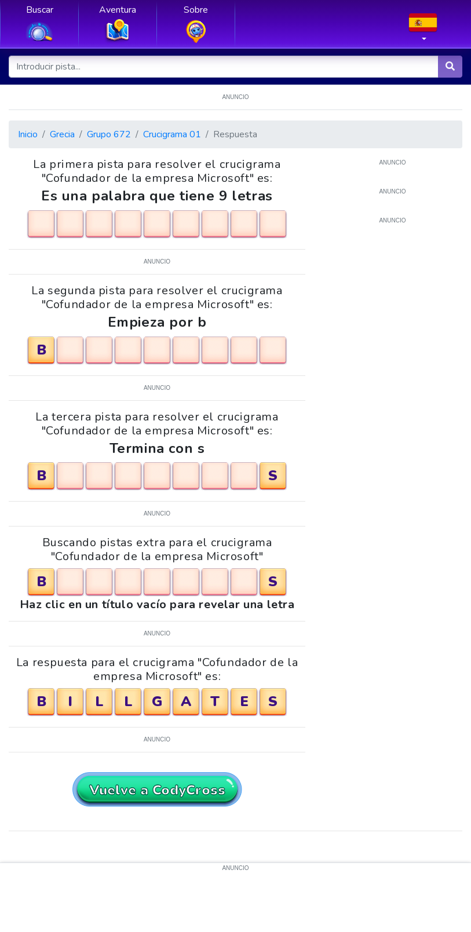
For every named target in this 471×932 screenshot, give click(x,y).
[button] (423, 30)
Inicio (28, 134)
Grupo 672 (109, 134)
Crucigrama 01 (172, 134)
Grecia (62, 134)
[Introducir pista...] (224, 67)
